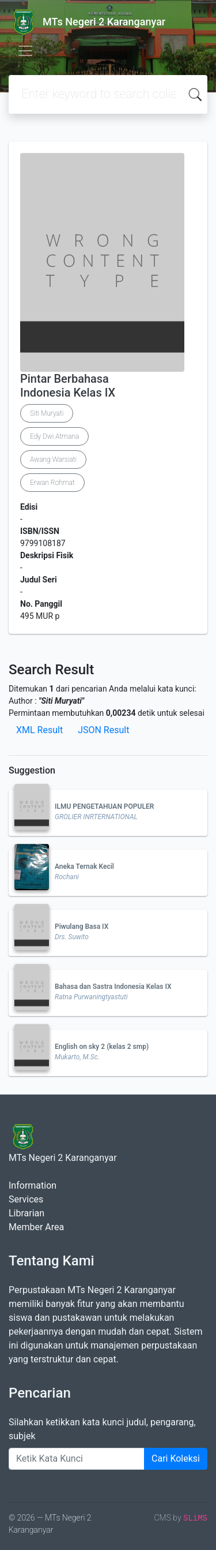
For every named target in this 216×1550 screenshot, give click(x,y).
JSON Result (103, 729)
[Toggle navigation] (25, 50)
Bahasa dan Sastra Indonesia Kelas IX (113, 987)
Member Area (36, 1227)
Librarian (26, 1213)
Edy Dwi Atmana (54, 436)
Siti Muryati (46, 413)
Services (26, 1199)
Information (32, 1185)
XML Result (39, 729)
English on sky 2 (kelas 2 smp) (102, 1047)
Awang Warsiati (53, 459)
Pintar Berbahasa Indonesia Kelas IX (67, 385)
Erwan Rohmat (52, 483)
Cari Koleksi (175, 1458)
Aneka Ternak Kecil (84, 866)
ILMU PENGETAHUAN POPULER (104, 806)
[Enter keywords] (77, 1459)
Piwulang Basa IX (81, 926)
